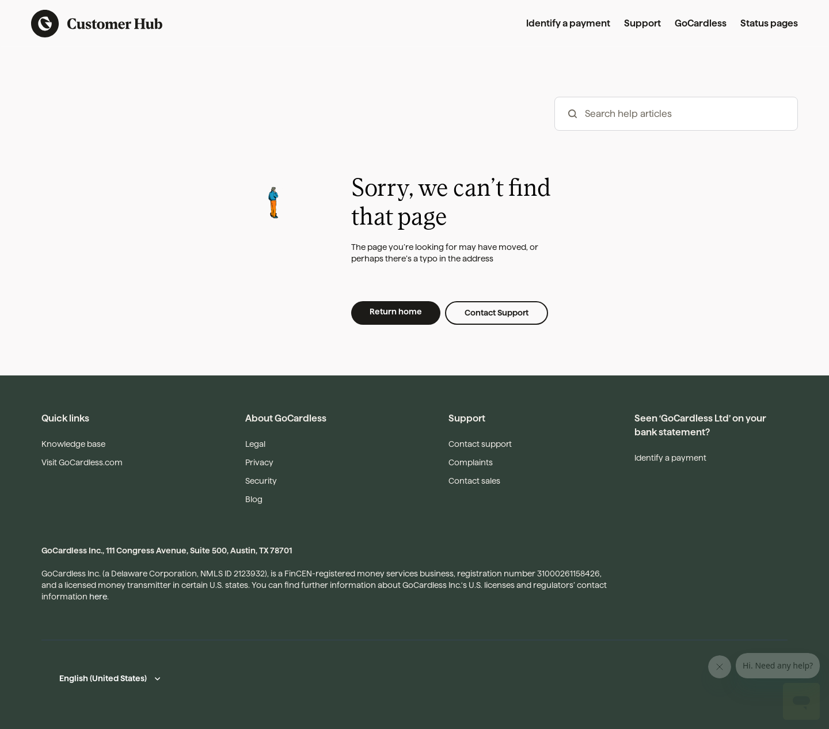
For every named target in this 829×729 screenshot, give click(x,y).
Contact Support (496, 312)
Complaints (470, 462)
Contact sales (474, 480)
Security (261, 480)
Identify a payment (568, 23)
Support (642, 23)
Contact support (480, 444)
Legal (255, 444)
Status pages (769, 23)
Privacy (259, 462)
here (98, 596)
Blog (254, 499)
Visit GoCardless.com (82, 462)
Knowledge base (73, 444)
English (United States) (103, 678)
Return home (396, 311)
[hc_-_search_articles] (676, 114)
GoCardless (701, 23)
